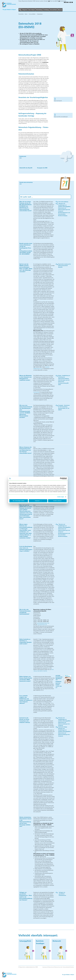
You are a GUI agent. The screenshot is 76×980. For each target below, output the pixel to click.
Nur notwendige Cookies (19, 500)
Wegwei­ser (25, 9)
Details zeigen (60, 496)
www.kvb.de (36, 392)
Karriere (37, 1)
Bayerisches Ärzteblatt (27, 1)
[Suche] (20, 9)
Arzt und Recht (53, 9)
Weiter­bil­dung (39, 9)
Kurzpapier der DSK (42, 167)
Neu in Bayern (32, 9)
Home (26, 14)
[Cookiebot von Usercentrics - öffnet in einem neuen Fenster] (61, 479)
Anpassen (38, 500)
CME (34, 1)
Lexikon (42, 1)
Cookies (72, 967)
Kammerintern (62, 1)
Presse (20, 1)
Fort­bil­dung (46, 9)
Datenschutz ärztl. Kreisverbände (62, 967)
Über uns (60, 9)
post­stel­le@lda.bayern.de (43, 623)
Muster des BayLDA (58, 100)
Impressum (44, 967)
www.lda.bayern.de (42, 624)
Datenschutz (39, 14)
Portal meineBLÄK (53, 1)
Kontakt (46, 1)
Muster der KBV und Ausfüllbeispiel (61, 116)
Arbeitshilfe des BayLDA (25, 167)
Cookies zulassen (57, 500)
